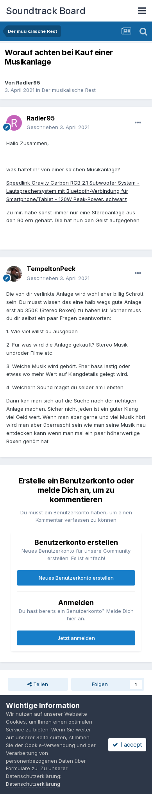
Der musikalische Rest (69, 90)
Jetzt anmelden (76, 638)
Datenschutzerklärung (33, 784)
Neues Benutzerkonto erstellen (76, 578)
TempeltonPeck (51, 269)
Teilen (37, 684)
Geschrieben (58, 127)
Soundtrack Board (45, 10)
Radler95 (28, 82)
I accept (127, 744)
